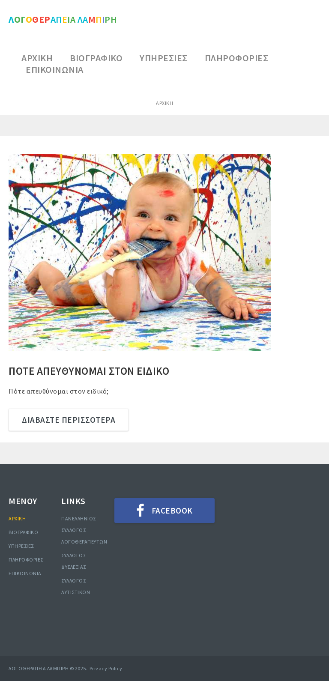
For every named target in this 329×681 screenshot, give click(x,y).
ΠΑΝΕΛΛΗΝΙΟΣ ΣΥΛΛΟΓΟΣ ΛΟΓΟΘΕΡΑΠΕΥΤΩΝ (84, 530)
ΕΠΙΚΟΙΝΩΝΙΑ (25, 573)
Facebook (172, 510)
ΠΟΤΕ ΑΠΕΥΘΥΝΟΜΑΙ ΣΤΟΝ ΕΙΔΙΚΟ (89, 371)
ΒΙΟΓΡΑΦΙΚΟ (23, 532)
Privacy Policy (106, 668)
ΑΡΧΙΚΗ (17, 518)
